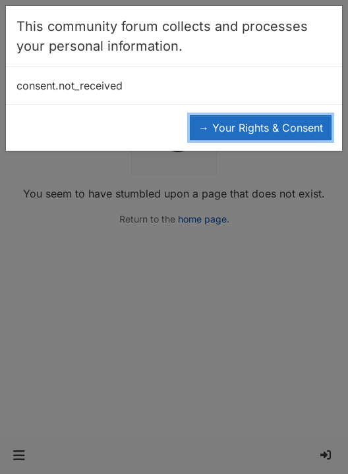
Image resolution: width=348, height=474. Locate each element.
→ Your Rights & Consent (260, 127)
